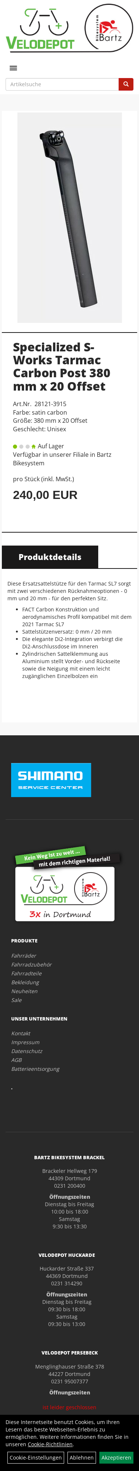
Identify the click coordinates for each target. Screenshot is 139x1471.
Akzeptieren (116, 1457)
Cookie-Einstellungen (36, 1457)
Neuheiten (24, 991)
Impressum (25, 1042)
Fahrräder (23, 955)
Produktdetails (50, 556)
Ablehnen (82, 1457)
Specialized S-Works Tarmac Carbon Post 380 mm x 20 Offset (61, 366)
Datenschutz (26, 1051)
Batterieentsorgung (35, 1068)
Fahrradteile (26, 973)
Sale (16, 999)
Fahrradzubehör (31, 964)
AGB (16, 1059)
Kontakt (20, 1033)
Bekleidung (25, 982)
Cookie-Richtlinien (50, 1444)
